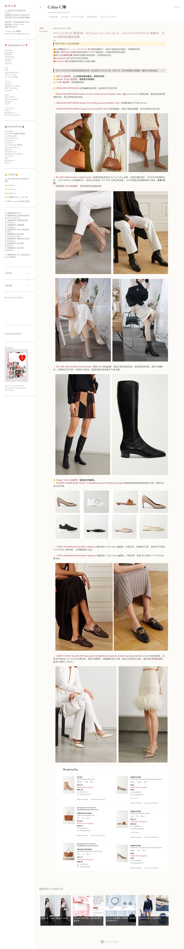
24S (6, 68)
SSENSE (8, 54)
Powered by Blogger (109, 941)
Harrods (8, 63)
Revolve (8, 90)
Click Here (9, 390)
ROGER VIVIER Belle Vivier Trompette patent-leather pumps (89, 483)
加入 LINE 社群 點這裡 (77, 49)
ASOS (7, 104)
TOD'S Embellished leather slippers (76, 546)
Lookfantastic (11, 136)
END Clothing (11, 88)
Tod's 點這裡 (62, 82)
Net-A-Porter (11, 74)
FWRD (8, 61)
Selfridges (9, 52)
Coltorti (8, 84)
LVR (6, 70)
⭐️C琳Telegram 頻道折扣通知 (17, 201)
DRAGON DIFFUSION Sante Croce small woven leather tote (88, 94)
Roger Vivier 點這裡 (66, 79)
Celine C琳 (57, 7)
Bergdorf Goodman (13, 154)
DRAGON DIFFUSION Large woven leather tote (82, 109)
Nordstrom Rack (12, 115)
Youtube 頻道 (62, 61)
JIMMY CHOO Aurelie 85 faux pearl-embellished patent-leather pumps (95, 656)
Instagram (61, 58)
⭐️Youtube (10, 185)
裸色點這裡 (157, 659)
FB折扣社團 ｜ (53, 17)
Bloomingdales (11, 99)
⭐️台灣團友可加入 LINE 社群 (16, 197)
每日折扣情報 (43, 31)
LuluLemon (10, 108)
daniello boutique (12, 86)
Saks (7, 95)
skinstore (9, 142)
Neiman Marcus (12, 147)
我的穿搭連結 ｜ (92, 17)
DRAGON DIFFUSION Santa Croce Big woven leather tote (88, 103)
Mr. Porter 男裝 (11, 77)
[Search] (177, 7)
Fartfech (8, 59)
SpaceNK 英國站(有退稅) (15, 133)
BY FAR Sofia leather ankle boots (74, 177)
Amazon (8, 101)
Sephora (8, 149)
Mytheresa (9, 57)
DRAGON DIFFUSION (67, 88)
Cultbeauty (10, 140)
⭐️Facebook (10, 189)
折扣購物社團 (66, 55)
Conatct (112, 17)
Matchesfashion (12, 72)
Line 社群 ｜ (64, 17)
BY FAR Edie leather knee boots (74, 366)
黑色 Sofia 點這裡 (68, 186)
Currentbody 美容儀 (13, 145)
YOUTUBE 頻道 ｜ (78, 17)
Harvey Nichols (11, 138)
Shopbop (9, 50)
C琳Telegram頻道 (68, 52)
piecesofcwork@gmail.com (17, 34)
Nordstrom (10, 113)
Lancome (9, 156)
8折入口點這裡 (63, 76)
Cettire (8, 81)
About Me (104, 17)
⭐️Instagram (10, 193)
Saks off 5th (10, 97)
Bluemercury (11, 152)
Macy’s (8, 110)
